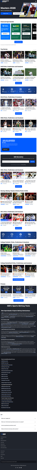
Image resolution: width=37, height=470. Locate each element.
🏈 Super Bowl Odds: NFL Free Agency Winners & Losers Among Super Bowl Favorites (18, 223)
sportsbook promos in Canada (17, 343)
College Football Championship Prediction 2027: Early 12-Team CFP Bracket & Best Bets (5, 253)
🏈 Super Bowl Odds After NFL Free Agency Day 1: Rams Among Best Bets (30, 223)
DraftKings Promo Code (5, 366)
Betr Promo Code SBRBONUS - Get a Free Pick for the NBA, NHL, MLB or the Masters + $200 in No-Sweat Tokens (30, 295)
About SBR (2, 458)
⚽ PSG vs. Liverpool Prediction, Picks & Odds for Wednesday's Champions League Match (6, 60)
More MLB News (18, 113)
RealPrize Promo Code (5, 403)
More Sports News (18, 207)
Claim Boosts (26, 33)
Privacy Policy (23, 164)
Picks (6, 13)
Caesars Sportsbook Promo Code (6, 364)
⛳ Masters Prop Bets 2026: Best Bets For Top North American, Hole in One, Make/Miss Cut (30, 78)
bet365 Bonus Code (4, 361)
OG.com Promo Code (4, 378)
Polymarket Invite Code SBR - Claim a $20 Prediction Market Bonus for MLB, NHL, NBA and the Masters (6, 295)
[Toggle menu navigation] (36, 1)
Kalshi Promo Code (4, 376)
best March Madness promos (24, 322)
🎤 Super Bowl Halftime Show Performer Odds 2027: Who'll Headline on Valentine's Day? (6, 223)
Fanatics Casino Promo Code (6, 394)
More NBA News (18, 134)
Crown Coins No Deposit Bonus (6, 399)
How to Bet (2, 442)
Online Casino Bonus (4, 447)
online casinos (9, 348)
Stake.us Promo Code (4, 405)
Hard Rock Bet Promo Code (5, 372)
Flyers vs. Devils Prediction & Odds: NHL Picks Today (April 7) (18, 181)
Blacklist (2, 438)
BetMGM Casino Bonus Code (6, 388)
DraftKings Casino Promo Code (6, 392)
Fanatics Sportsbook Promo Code (7, 370)
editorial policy (12, 316)
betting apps (6, 316)
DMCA (1, 456)
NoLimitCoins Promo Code (5, 407)
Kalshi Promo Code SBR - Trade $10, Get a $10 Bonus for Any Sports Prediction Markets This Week (18, 295)
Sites (18, 13)
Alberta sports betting (20, 336)
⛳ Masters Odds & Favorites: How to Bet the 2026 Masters (18, 78)
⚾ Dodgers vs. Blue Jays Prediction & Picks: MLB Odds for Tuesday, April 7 (6, 108)
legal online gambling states (24, 332)
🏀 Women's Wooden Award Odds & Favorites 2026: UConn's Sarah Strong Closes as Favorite (18, 274)
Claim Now (16, 33)
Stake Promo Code (4, 374)
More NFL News (18, 228)
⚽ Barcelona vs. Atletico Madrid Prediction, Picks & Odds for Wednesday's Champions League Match (18, 60)
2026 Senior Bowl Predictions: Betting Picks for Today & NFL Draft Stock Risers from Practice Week (18, 253)
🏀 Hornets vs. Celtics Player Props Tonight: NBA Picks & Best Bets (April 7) (30, 129)
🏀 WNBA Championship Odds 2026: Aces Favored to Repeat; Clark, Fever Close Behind (6, 202)
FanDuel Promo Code (4, 368)
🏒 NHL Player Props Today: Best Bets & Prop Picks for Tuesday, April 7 (30, 181)
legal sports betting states (13, 332)
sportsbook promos (11, 342)
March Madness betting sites (12, 322)
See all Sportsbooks (18, 41)
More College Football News (18, 258)
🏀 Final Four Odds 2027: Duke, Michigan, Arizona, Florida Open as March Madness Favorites (29, 274)
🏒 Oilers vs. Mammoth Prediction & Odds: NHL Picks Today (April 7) (6, 181)
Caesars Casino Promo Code (6, 390)
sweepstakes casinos (16, 348)
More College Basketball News (18, 279)
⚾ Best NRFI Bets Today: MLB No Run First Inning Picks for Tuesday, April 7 (30, 108)
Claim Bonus (5, 33)
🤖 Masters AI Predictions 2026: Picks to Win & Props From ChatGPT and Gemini (30, 60)
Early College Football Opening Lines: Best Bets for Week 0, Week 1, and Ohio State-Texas (30, 253)
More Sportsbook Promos (18, 300)
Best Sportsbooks (3, 445)
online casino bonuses (7, 352)
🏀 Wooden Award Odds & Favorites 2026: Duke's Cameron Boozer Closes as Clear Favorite (6, 274)
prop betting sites (25, 323)
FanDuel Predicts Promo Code (6, 382)
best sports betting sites (13, 314)
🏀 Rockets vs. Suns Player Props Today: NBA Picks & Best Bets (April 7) (6, 129)
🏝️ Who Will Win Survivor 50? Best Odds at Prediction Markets (18, 202)
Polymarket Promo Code (5, 380)
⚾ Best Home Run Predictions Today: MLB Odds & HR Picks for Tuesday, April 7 (18, 108)
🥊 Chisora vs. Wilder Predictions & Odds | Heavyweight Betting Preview (30, 202)
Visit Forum (5, 149)
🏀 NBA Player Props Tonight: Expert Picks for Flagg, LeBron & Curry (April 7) (18, 129)
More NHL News (18, 186)
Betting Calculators (3, 440)
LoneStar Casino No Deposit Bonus (7, 401)
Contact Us (2, 452)
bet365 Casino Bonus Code (5, 386)
